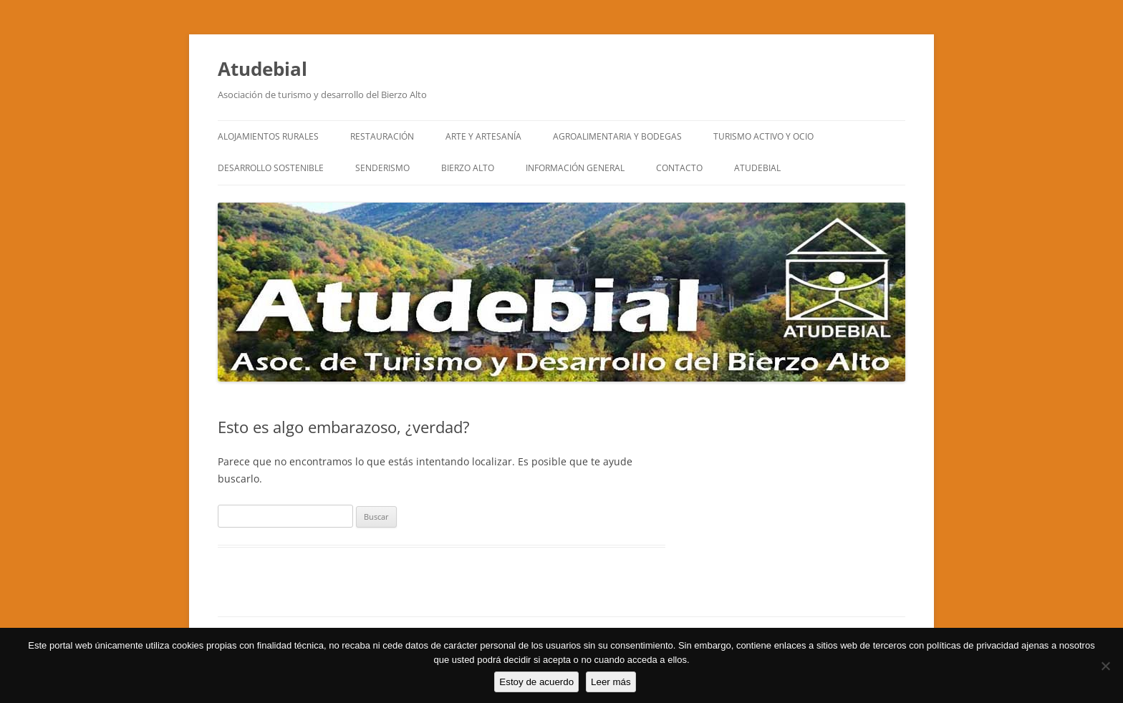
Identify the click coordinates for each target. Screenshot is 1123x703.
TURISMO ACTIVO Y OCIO (763, 136)
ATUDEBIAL (757, 168)
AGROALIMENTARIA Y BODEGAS (617, 136)
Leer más (611, 682)
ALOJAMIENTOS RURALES (268, 136)
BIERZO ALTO (467, 168)
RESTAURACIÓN (382, 136)
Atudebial (262, 69)
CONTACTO (679, 168)
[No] (1105, 666)
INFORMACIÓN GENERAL (575, 168)
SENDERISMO (382, 168)
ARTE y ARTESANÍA (483, 136)
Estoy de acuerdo (536, 682)
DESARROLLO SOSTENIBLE (271, 168)
